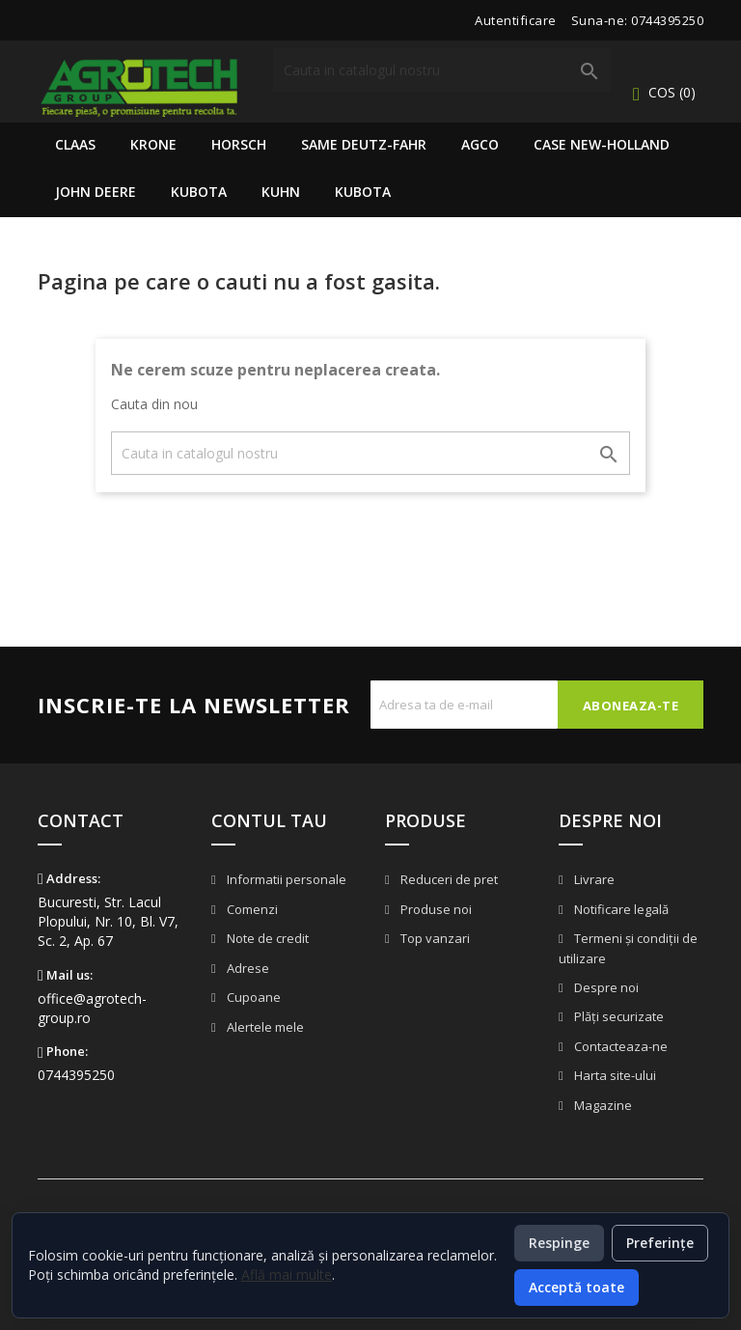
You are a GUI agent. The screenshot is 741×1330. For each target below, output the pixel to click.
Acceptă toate (576, 1287)
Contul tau (269, 820)
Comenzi (251, 909)
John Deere (95, 191)
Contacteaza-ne (619, 1046)
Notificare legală (620, 909)
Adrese (246, 968)
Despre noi (605, 987)
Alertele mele (264, 1027)
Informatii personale (285, 879)
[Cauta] (442, 70)
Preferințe (660, 1242)
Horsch (238, 144)
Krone (153, 144)
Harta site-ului (613, 1075)
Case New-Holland (602, 144)
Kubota (199, 191)
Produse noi (435, 909)
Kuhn (280, 191)
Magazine (601, 1105)
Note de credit (266, 938)
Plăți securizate (617, 1016)
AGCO (480, 144)
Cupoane (252, 997)
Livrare (593, 879)
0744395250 (667, 20)
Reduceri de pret (448, 879)
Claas (75, 144)
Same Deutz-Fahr (363, 144)
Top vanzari (434, 938)
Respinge (559, 1242)
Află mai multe (286, 1274)
